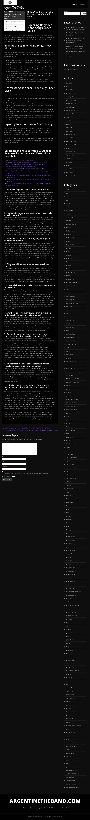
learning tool (20, 415)
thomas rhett (70, 712)
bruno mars (69, 269)
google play (69, 396)
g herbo (68, 385)
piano (68, 643)
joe (67, 468)
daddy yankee (70, 327)
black (68, 252)
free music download (72, 379)
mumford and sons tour (73, 605)
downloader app (71, 344)
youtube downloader (72, 774)
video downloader (71, 746)
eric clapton (69, 375)
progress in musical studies (21, 417)
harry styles (69, 437)
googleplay (69, 413)
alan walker (69, 210)
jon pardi (69, 485)
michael (68, 564)
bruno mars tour (71, 272)
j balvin (68, 447)
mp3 (67, 585)
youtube (68, 767)
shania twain (70, 691)
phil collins (69, 640)
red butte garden (71, 667)
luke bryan (69, 530)
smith (68, 702)
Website (4, 469)
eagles (68, 351)
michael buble (70, 568)
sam (67, 684)
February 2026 (70, 93)
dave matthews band (72, 337)
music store (69, 619)
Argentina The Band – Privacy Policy (48, 808)
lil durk (68, 516)
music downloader (71, 616)
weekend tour (70, 753)
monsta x (69, 578)
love (67, 523)
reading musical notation (37, 417)
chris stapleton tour (72, 303)
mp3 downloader (71, 595)
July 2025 (69, 117)
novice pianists (48, 415)
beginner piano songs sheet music (34, 412)
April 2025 (69, 128)
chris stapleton (70, 300)
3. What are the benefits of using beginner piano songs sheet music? (26, 164)
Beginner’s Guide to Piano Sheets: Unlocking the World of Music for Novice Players (26, 428)
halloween (69, 427)
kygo (67, 509)
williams (68, 756)
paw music (69, 636)
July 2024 (69, 159)
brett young (69, 258)
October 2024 (70, 148)
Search (66, 11)
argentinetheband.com (14, 9)
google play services (72, 406)
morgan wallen (70, 581)
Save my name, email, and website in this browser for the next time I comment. (25, 476)
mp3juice (69, 602)
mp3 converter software (73, 592)
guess (68, 423)
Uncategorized (70, 732)
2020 (67, 193)
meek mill (69, 557)
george (68, 389)
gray (67, 416)
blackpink (69, 255)
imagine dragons (71, 444)
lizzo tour (69, 519)
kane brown (69, 495)
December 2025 (71, 100)
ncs (67, 622)
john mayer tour (71, 478)
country (68, 324)
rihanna (68, 674)
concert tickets (70, 320)
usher (68, 736)
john (67, 471)
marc (67, 547)
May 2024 (69, 165)
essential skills (49, 412)
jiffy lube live (70, 464)
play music (69, 650)
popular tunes (8, 417)
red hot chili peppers (72, 671)
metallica (69, 561)
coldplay (68, 317)
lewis (67, 513)
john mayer (69, 475)
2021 (67, 197)
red (67, 664)
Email (4, 464)
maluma (68, 543)
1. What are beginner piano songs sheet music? (20, 160)
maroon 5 (69, 554)
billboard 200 (70, 238)
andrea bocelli (70, 217)
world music (70, 760)
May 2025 (69, 124)
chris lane (69, 293)
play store (69, 653)
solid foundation (15, 419)
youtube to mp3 (71, 784)
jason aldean (70, 454)
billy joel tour (70, 245)
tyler (67, 729)
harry (67, 434)
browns (68, 265)
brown (68, 262)
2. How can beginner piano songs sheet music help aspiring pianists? (26, 162)
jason (67, 451)
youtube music (70, 781)
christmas (69, 306)
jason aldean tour (71, 458)
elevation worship (71, 361)
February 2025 (70, 134)
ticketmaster (70, 719)
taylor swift (69, 708)
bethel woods (70, 231)
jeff (67, 461)
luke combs (69, 533)
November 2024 (71, 145)
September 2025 (71, 110)
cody (67, 313)
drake (68, 348)
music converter (71, 612)
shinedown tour (71, 698)
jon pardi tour (70, 489)
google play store (71, 410)
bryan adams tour (71, 282)
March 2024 (69, 172)
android (68, 221)
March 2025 (69, 131)
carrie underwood (71, 286)
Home (25, 808)
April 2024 (69, 169)
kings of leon (70, 502)
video (68, 739)
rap (67, 657)
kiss (67, 506)
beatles (68, 227)
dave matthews (70, 334)
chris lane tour (70, 296)
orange (68, 629)
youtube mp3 (70, 777)
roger (68, 681)
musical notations (38, 415)
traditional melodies (46, 419)
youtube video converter (73, 787)
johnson (68, 482)
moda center (70, 571)
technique (36, 419)
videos (68, 750)
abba (67, 200)
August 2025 (70, 114)
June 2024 (69, 162)
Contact (82, 4)
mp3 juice (69, 598)
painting (68, 633)
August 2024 (70, 155)
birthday (68, 248)
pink (67, 647)
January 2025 (70, 138)
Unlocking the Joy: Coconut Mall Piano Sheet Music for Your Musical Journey (75, 41)
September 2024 (71, 152)
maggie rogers (70, 540)
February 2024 (70, 176)
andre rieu (69, 214)
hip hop (68, 440)
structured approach (27, 419)
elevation (69, 358)
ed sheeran (69, 355)
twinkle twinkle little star (73, 726)
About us (74, 4)
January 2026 (70, 97)
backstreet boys (71, 224)
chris (67, 289)
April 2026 (69, 86)
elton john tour (70, 368)
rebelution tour (70, 660)
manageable (28, 415)
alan (67, 207)
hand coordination (10, 415)
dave (67, 331)
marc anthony (70, 550)
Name (4, 459)
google (68, 392)
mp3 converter (70, 588)
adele (68, 203)
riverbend (69, 677)
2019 (67, 190)
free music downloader (73, 382)
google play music (71, 403)
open (67, 626)
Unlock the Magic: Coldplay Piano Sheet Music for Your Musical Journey (76, 54)
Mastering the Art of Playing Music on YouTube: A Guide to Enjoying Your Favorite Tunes (32, 430)
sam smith (69, 688)
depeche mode (70, 341)
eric (67, 372)
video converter (71, 743)
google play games (72, 399)
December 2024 (71, 141)
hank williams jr (71, 430)
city (67, 310)
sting (67, 705)
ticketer (68, 715)
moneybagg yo (70, 574)
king (67, 499)
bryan (68, 276)
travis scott (69, 722)
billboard (69, 234)
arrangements (19, 412)
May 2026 (69, 83)
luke (67, 526)
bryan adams (70, 279)
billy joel (68, 241)
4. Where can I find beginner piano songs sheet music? (22, 167)
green (68, 420)
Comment (5, 442)
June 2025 (69, 121)
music (68, 609)
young (68, 763)
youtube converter (71, 770)
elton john (69, 365)
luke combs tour (71, 537)
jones (67, 492)
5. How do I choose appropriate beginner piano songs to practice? (25, 169)
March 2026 (69, 90)
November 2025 (71, 104)
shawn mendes (70, 695)
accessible (11, 412)
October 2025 (70, 107)
